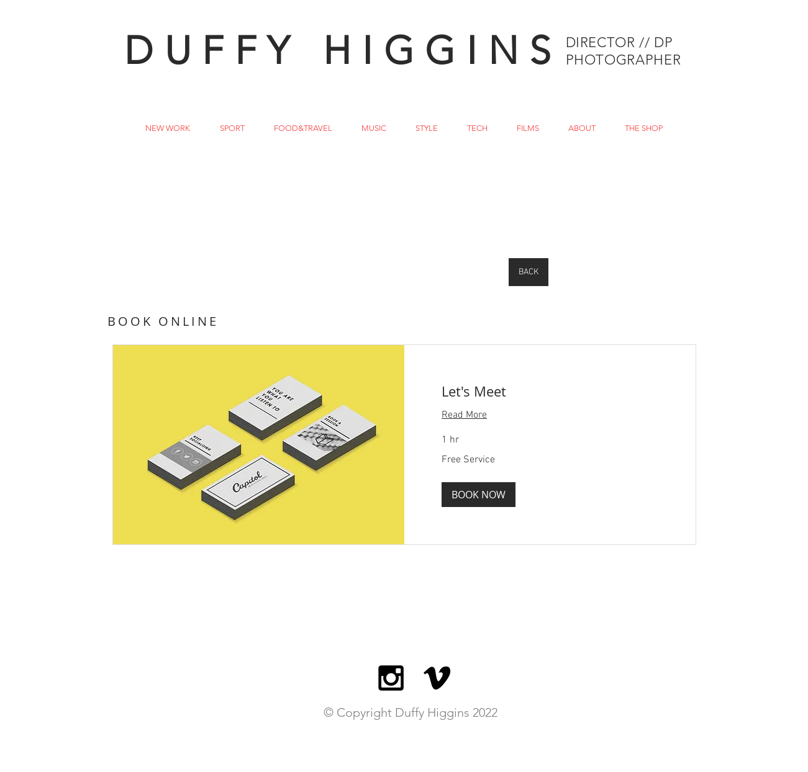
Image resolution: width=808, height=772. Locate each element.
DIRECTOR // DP (619, 42)
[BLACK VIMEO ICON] (437, 678)
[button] (478, 494)
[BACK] (528, 272)
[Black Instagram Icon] (391, 678)
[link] (550, 391)
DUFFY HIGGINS (343, 50)
